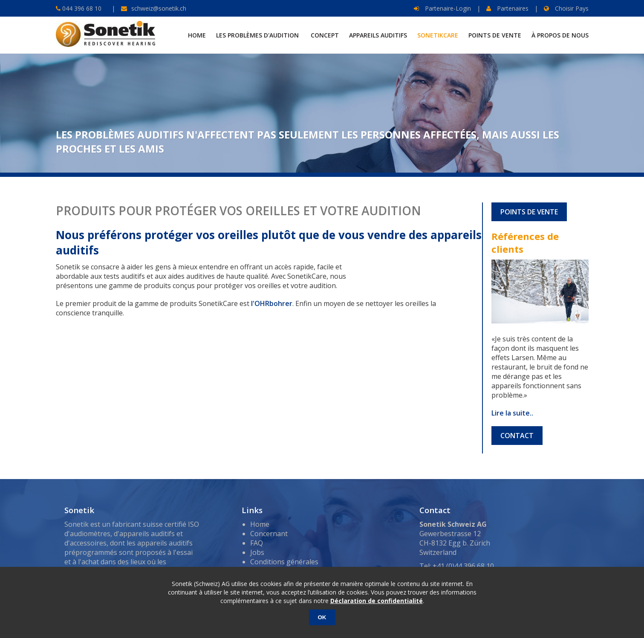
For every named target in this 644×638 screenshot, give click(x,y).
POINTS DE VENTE (529, 212)
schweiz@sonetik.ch (158, 8)
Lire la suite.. (512, 413)
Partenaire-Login (442, 8)
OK (322, 617)
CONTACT (517, 435)
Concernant (269, 533)
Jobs (257, 552)
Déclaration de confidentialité (376, 601)
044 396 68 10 (81, 8)
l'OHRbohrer (271, 303)
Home (259, 524)
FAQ (256, 543)
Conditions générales (284, 561)
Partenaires (507, 8)
